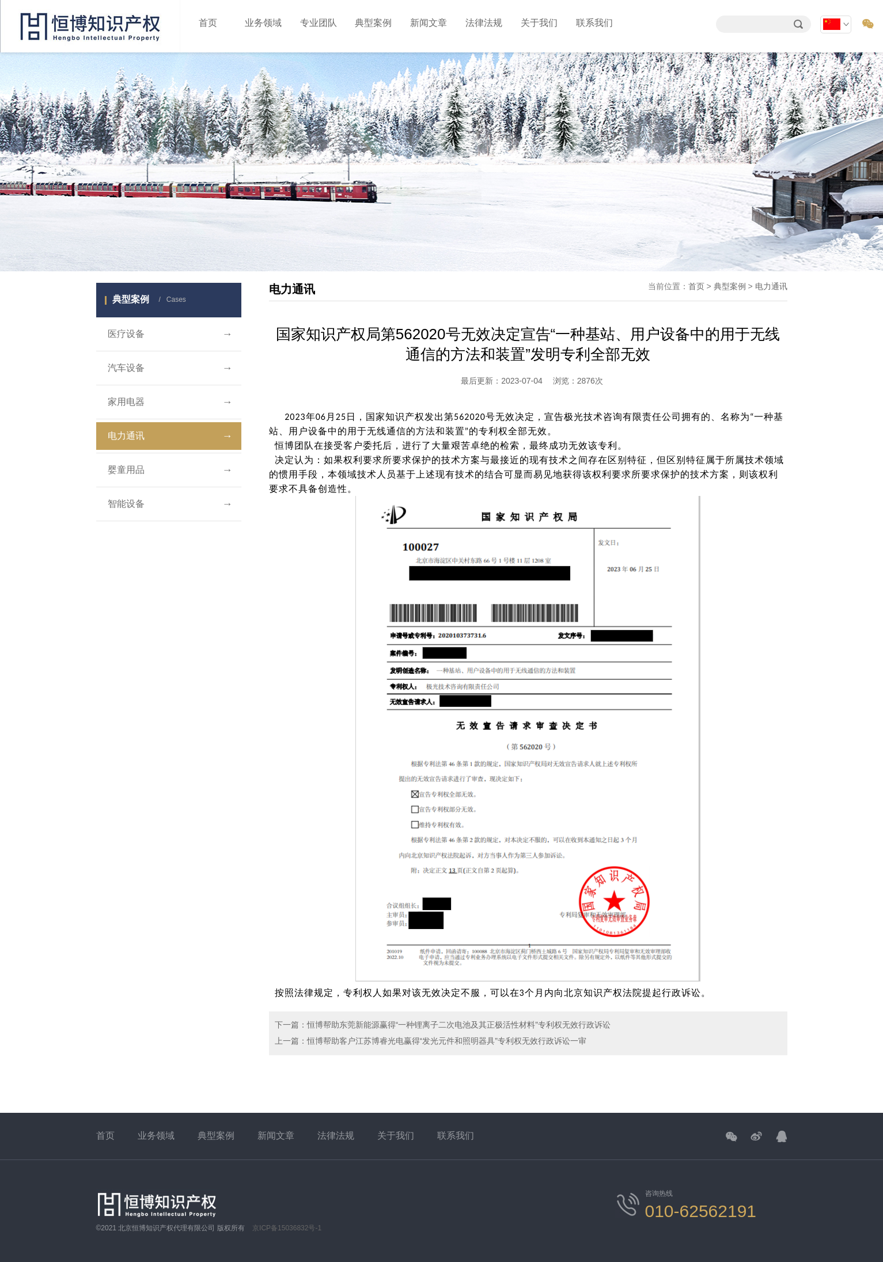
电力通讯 (170, 436)
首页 (208, 23)
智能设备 (170, 504)
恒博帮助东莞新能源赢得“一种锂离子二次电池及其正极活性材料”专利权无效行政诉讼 (459, 1024)
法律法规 (483, 23)
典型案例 (373, 23)
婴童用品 (170, 470)
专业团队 (318, 23)
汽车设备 (170, 368)
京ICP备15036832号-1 (286, 1228)
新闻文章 (428, 23)
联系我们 (594, 23)
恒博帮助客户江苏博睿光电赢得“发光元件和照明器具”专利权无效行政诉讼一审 (446, 1040)
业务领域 (263, 23)
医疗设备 (170, 334)
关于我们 (539, 23)
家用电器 (170, 402)
